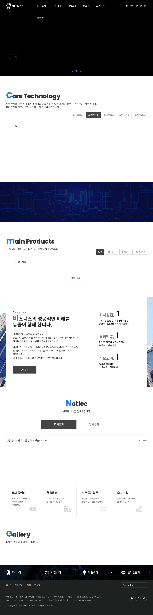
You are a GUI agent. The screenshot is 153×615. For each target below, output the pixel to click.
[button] (72, 71)
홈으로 (9, 584)
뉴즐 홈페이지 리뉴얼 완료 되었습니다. (25, 450)
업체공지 (94, 434)
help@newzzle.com (87, 600)
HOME (130, 6)
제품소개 (96, 573)
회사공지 (59, 434)
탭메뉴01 (122, 251)
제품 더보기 (76, 277)
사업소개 (47, 573)
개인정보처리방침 (33, 584)
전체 (110, 251)
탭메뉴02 (136, 251)
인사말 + (24, 380)
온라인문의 (125, 573)
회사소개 (19, 573)
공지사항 (141, 6)
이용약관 (18, 584)
